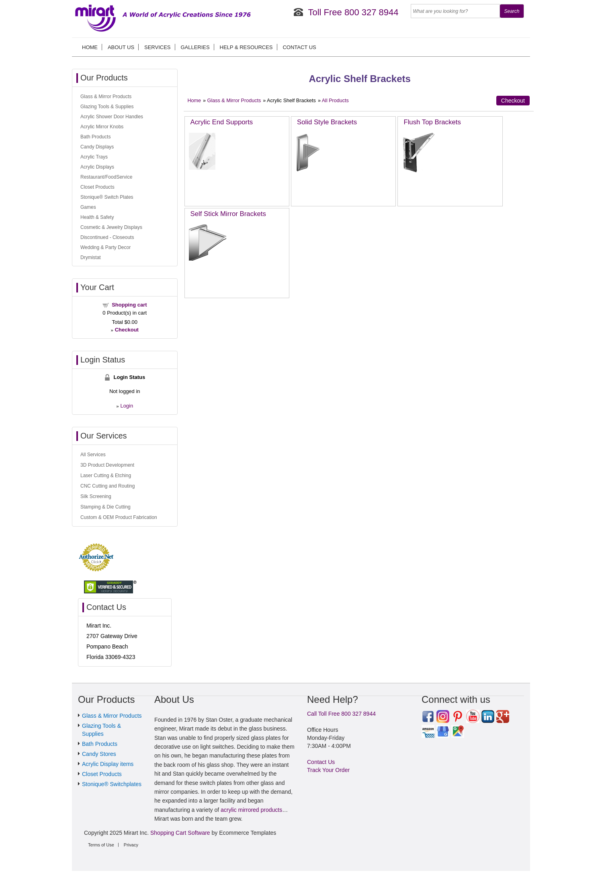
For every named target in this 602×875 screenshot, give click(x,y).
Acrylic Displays (97, 167)
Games (88, 207)
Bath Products (95, 137)
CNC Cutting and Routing (107, 486)
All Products (335, 100)
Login (126, 406)
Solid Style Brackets (327, 122)
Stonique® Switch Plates (106, 197)
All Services (93, 454)
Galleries (194, 47)
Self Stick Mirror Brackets (228, 214)
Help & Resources (246, 47)
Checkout (513, 100)
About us (121, 47)
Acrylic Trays (94, 157)
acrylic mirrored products (251, 810)
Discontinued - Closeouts (107, 237)
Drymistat (90, 257)
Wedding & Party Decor (105, 247)
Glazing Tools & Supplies (107, 106)
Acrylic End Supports (221, 122)
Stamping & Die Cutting (105, 507)
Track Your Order (328, 770)
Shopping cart (129, 305)
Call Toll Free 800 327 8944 (341, 713)
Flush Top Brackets (432, 122)
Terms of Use (101, 844)
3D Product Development (107, 465)
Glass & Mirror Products (234, 100)
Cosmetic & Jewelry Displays (111, 227)
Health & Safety (97, 217)
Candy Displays (97, 147)
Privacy (131, 844)
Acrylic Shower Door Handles (111, 116)
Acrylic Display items (107, 764)
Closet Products (97, 187)
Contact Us (299, 47)
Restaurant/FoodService (106, 177)
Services (157, 47)
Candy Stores (99, 754)
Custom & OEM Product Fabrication (118, 517)
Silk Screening (95, 496)
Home (90, 47)
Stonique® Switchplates (111, 784)
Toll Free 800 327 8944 (353, 12)
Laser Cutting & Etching (105, 475)
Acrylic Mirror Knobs (101, 127)
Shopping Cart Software (180, 833)
